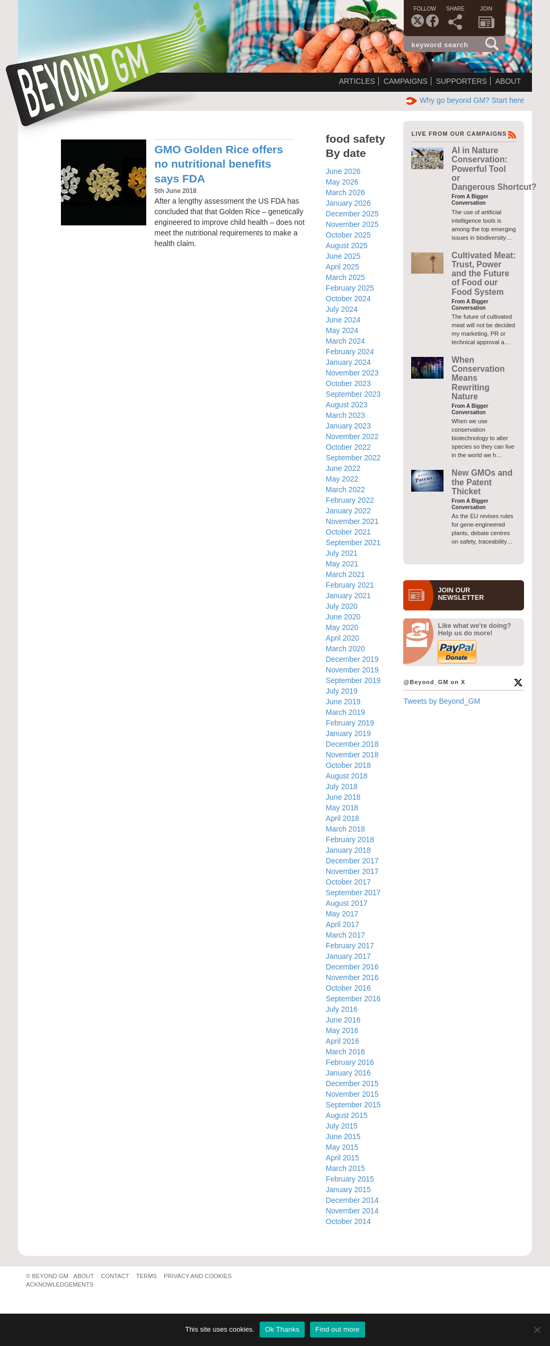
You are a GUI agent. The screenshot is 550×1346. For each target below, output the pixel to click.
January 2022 (348, 510)
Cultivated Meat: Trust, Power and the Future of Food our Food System (483, 273)
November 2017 (352, 871)
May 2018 (342, 807)
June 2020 (343, 617)
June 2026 (343, 171)
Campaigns (406, 81)
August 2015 (347, 1115)
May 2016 (342, 1030)
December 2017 (352, 860)
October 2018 (348, 765)
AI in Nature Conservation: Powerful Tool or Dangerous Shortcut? (493, 168)
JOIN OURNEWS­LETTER (461, 594)
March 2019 (345, 712)
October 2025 (348, 235)
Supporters (461, 81)
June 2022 (343, 468)
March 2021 (345, 574)
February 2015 (350, 1179)
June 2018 (343, 797)
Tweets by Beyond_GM (441, 701)
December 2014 (352, 1200)
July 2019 (342, 691)
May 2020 (342, 627)
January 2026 (348, 203)
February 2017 (350, 945)
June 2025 (343, 256)
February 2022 (350, 500)
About (508, 81)
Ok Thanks (282, 1329)
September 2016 (353, 998)
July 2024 (342, 309)
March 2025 (345, 277)
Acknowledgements (59, 1284)
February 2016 (350, 1062)
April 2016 (342, 1041)
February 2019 (350, 723)
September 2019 (353, 680)
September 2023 (353, 394)
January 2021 (348, 595)
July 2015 (342, 1126)
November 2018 (352, 754)
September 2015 (353, 1104)
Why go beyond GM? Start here (465, 100)
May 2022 (342, 479)
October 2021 (348, 532)
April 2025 (342, 267)
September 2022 (353, 457)
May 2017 (342, 914)
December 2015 (352, 1083)
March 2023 (345, 415)
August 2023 (347, 404)
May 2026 (342, 182)
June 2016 (343, 1020)
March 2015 (345, 1168)
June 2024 (343, 320)
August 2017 (347, 903)
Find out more (337, 1329)
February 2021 (350, 585)
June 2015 (343, 1136)
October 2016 (348, 988)
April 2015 (342, 1157)
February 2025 (350, 288)
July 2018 (342, 786)
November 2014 (352, 1211)
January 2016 (348, 1073)
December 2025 (352, 213)
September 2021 (353, 542)
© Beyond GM (47, 1276)
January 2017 (348, 956)
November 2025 (352, 224)
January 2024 (348, 362)
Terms (146, 1276)
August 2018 (347, 776)
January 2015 (348, 1189)
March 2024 (345, 341)
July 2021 (342, 553)
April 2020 (342, 638)
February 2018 (350, 839)
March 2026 (345, 192)
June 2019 (343, 701)
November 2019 (352, 670)
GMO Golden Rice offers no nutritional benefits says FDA (218, 164)
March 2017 (345, 935)
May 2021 (342, 564)
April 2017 (342, 924)
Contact (115, 1276)
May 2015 (342, 1147)
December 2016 (352, 967)
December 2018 (352, 744)
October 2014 (348, 1221)
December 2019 (352, 659)
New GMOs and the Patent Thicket (481, 482)
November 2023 (352, 373)
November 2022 (352, 436)
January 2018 (348, 850)
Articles (357, 81)
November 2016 (352, 977)
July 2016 (342, 1009)
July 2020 (342, 606)
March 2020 (345, 648)
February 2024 (350, 351)
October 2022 (348, 447)
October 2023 (348, 383)
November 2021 (352, 521)
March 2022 (345, 489)
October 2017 (348, 882)
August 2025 (347, 245)
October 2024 (348, 298)
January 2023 (348, 426)
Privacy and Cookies (198, 1276)
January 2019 (348, 733)
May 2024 (342, 330)
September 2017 (353, 892)
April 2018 (342, 818)
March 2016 (345, 1051)
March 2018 (345, 829)
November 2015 (352, 1094)
